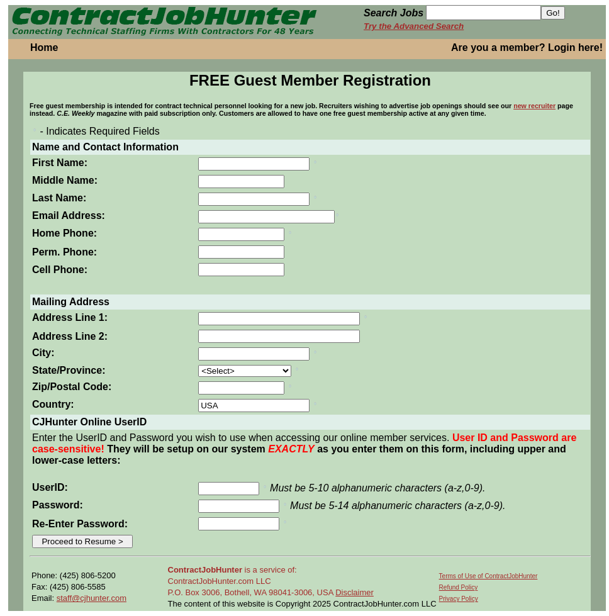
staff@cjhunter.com (91, 598)
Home (44, 47)
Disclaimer (354, 592)
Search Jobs (393, 13)
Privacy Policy (458, 598)
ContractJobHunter (205, 569)
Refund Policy (458, 587)
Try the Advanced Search (414, 26)
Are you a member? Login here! (527, 47)
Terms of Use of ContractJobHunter (488, 576)
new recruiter (534, 105)
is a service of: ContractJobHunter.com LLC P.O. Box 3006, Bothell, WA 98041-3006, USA (252, 581)
